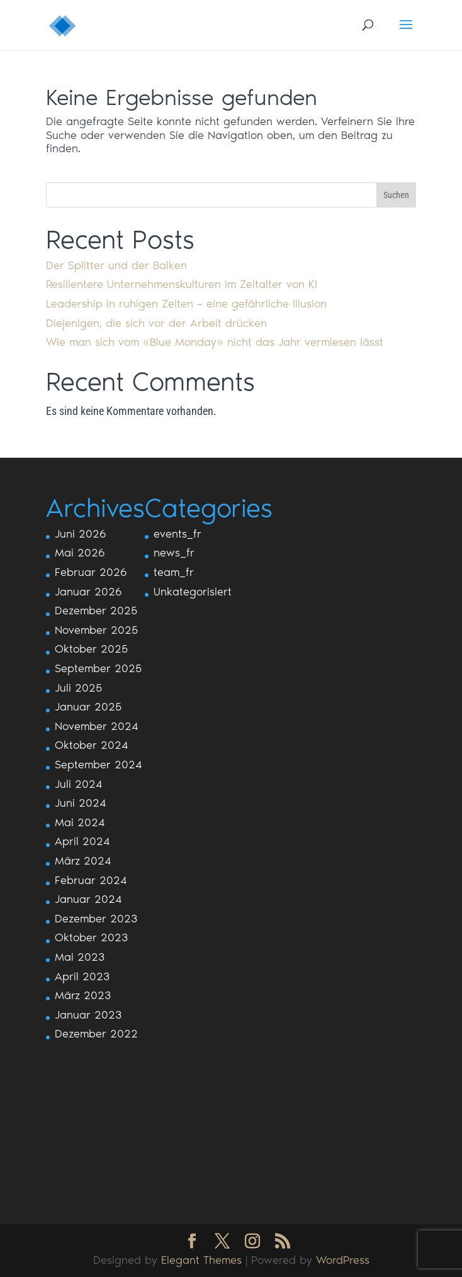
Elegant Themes (201, 1260)
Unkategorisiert (193, 592)
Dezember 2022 (96, 1034)
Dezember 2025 (96, 610)
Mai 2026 (80, 553)
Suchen (396, 195)
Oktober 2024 (91, 745)
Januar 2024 (88, 899)
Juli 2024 (79, 784)
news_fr (174, 553)
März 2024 (83, 861)
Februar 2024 (91, 880)
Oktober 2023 (91, 937)
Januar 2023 (88, 1015)
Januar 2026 (88, 592)
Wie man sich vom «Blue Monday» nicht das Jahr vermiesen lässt (214, 342)
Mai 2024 (80, 822)
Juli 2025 (78, 688)
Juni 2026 (80, 534)
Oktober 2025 (91, 649)
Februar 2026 (91, 572)
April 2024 (82, 841)
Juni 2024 (80, 803)
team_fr (174, 572)
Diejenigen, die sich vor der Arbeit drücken (156, 323)
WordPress (342, 1260)
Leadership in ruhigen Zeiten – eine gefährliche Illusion (186, 304)
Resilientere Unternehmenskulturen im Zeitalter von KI (181, 284)
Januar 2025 (88, 707)
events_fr (177, 534)
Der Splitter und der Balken (116, 265)
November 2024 (96, 726)
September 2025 (98, 668)
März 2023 (83, 995)
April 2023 (82, 976)
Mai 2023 (79, 957)
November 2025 (96, 630)
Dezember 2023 (96, 919)
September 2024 (98, 764)
